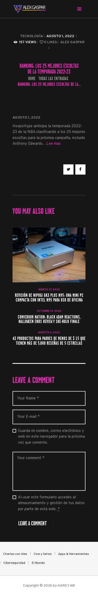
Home (31, 78)
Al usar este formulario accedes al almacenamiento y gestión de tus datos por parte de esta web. (51, 503)
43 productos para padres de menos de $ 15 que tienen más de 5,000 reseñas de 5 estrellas (49, 341)
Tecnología (31, 36)
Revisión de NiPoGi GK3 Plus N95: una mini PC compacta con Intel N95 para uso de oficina (49, 298)
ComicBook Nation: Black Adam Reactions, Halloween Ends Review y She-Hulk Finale (49, 319)
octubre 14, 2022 (49, 311)
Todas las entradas (53, 78)
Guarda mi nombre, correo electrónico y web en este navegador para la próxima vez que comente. (51, 436)
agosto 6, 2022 (49, 332)
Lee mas (53, 143)
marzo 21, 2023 (49, 289)
